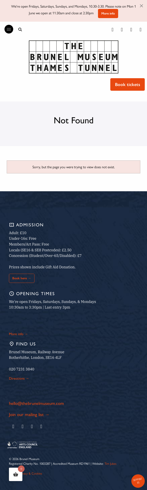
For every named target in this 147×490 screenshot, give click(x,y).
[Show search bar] (20, 29)
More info (108, 13)
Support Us (137, 481)
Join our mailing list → (29, 414)
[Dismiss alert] (141, 5)
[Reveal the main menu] (6, 29)
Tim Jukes (110, 463)
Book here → (21, 278)
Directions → (19, 378)
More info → (18, 334)
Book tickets (127, 84)
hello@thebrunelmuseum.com (36, 403)
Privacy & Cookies (30, 473)
